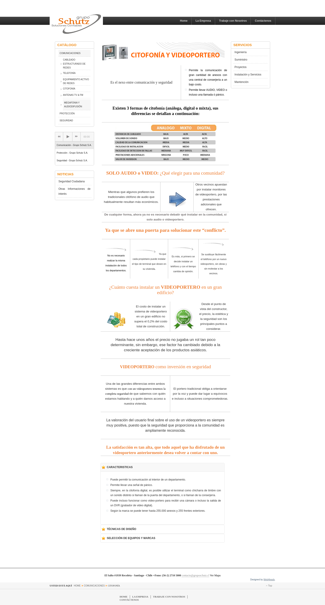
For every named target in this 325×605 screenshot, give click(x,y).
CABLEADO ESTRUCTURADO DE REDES (74, 64)
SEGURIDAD (66, 120)
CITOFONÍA (69, 88)
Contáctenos (263, 20)
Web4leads (269, 579)
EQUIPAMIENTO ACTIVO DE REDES (76, 81)
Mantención (241, 82)
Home (183, 20)
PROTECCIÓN (67, 113)
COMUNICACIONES (70, 53)
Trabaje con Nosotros (233, 20)
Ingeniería (240, 52)
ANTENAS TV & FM (73, 95)
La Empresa (203, 20)
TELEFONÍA (69, 73)
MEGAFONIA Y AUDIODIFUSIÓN (73, 104)
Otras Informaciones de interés (74, 191)
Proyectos (240, 67)
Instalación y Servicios (247, 74)
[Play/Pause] (67, 136)
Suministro (240, 59)
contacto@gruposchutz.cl (195, 575)
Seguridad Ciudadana (71, 181)
